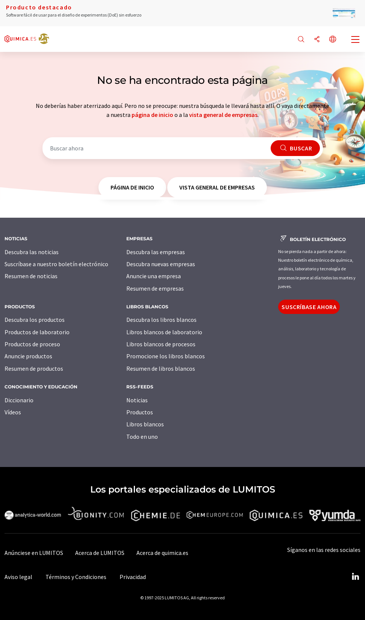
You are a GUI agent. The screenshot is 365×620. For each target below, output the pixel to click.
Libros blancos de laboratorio (164, 332)
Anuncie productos (28, 356)
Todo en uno (142, 436)
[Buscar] (301, 39)
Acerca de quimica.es (162, 552)
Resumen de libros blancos (160, 368)
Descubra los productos (35, 319)
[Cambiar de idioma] (332, 39)
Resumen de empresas (155, 288)
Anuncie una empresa (153, 276)
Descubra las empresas (155, 252)
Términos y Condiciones (75, 577)
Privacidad (133, 577)
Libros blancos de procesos (160, 344)
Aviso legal (18, 577)
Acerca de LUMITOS (99, 552)
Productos (139, 412)
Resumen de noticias (31, 276)
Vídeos (13, 412)
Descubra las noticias (32, 252)
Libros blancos (145, 424)
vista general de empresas (223, 114)
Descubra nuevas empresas (160, 264)
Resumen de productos (34, 368)
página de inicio (152, 114)
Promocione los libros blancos (165, 356)
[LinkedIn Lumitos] (355, 577)
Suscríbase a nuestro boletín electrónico (56, 264)
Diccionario (19, 400)
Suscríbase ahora (309, 307)
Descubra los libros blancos (161, 319)
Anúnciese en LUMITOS (34, 552)
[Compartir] (317, 39)
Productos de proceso (32, 344)
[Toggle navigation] (355, 40)
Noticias (137, 400)
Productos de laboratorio (37, 332)
